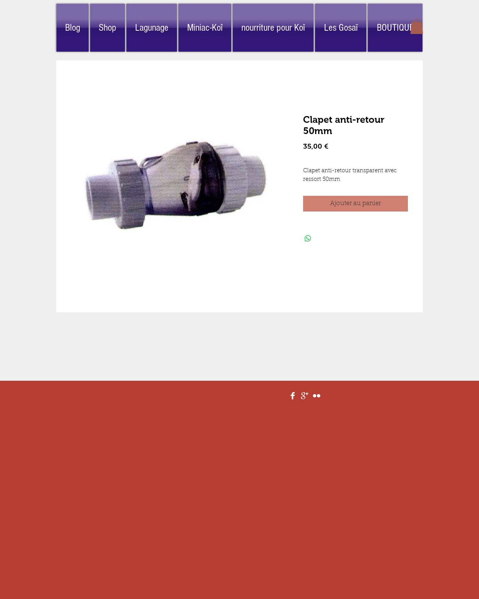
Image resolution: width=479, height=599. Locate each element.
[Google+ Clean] (304, 395)
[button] (416, 26)
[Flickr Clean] (316, 395)
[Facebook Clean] (292, 395)
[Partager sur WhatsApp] (307, 238)
